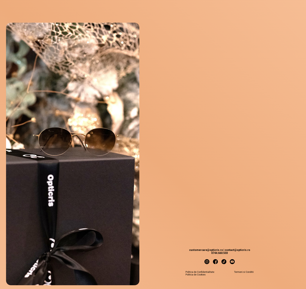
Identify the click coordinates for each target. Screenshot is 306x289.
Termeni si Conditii (244, 272)
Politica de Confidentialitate (200, 272)
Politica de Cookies (196, 274)
